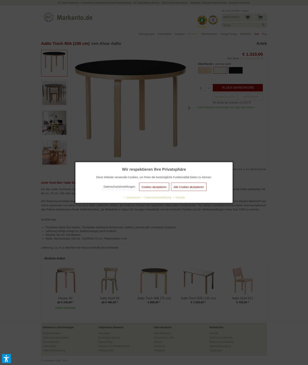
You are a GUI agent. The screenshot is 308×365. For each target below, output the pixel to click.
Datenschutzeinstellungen (119, 186)
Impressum (131, 197)
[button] (6, 358)
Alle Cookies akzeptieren (189, 187)
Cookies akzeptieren (154, 187)
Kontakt (178, 197)
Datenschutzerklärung (156, 197)
